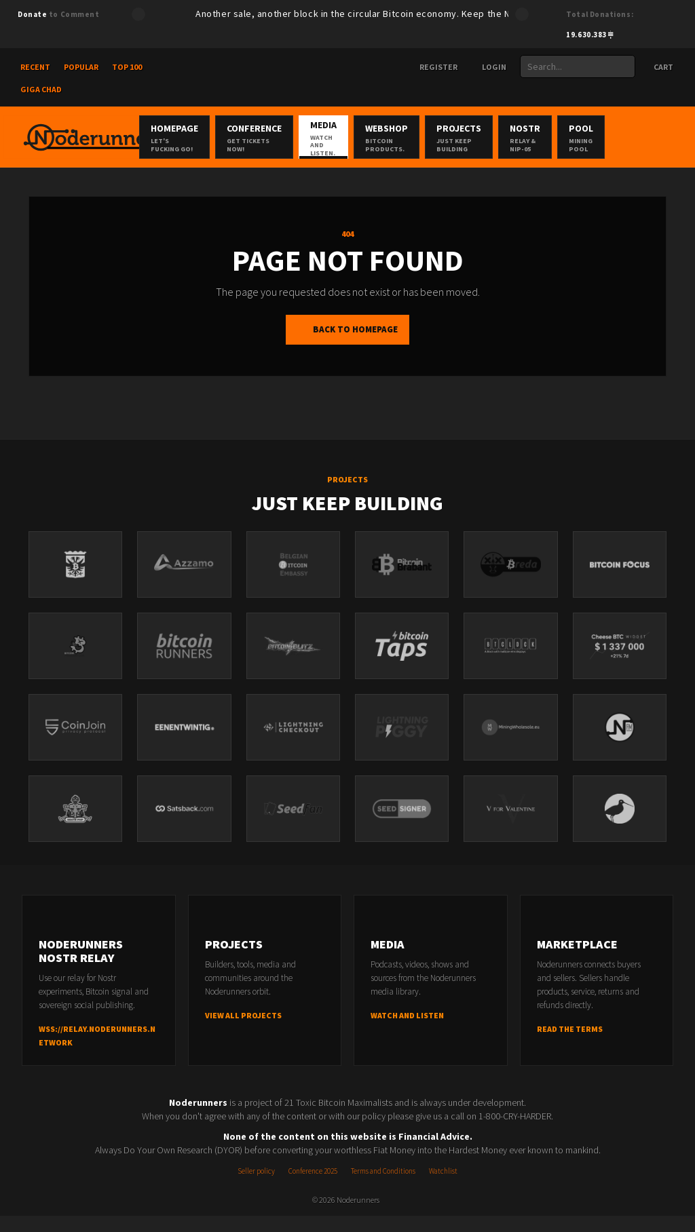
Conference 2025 (312, 1187)
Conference (292, 137)
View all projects (243, 1031)
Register (433, 67)
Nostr (602, 137)
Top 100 (127, 67)
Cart (657, 67)
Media (372, 137)
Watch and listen (407, 1031)
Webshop (450, 137)
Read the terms (570, 1045)
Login (488, 67)
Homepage (212, 137)
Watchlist (443, 1187)
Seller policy (256, 1187)
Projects (530, 137)
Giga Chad (41, 89)
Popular (81, 67)
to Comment (58, 14)
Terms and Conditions (383, 1187)
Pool (664, 137)
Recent (35, 67)
